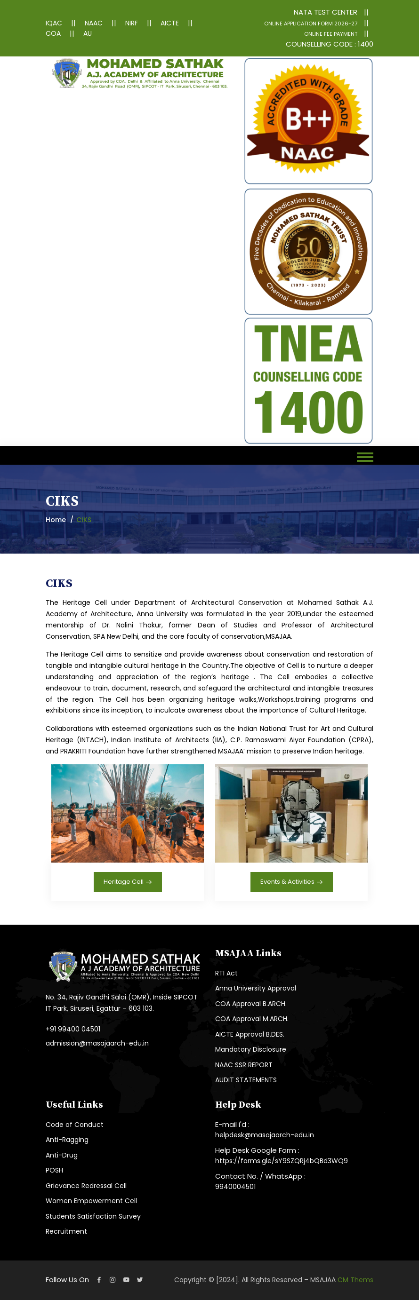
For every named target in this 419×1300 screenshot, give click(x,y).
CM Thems (355, 1279)
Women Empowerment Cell (91, 1200)
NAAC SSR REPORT (244, 1065)
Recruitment (66, 1231)
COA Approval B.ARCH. (251, 1003)
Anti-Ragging (67, 1139)
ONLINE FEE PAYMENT (330, 34)
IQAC (54, 23)
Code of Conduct (75, 1124)
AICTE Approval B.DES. (249, 1034)
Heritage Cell (128, 882)
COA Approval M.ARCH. (252, 1018)
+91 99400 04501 (73, 1029)
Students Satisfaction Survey (93, 1216)
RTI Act (226, 973)
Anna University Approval (255, 988)
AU (87, 33)
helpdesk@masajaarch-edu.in (264, 1135)
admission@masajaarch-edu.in (97, 1043)
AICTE (170, 23)
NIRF (131, 23)
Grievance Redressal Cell (86, 1185)
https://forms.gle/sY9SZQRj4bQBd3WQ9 (281, 1160)
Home (56, 519)
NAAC (94, 23)
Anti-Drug (62, 1155)
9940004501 (235, 1186)
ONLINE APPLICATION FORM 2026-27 (310, 23)
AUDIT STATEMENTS (246, 1080)
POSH (54, 1170)
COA (53, 33)
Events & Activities (291, 882)
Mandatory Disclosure (250, 1049)
